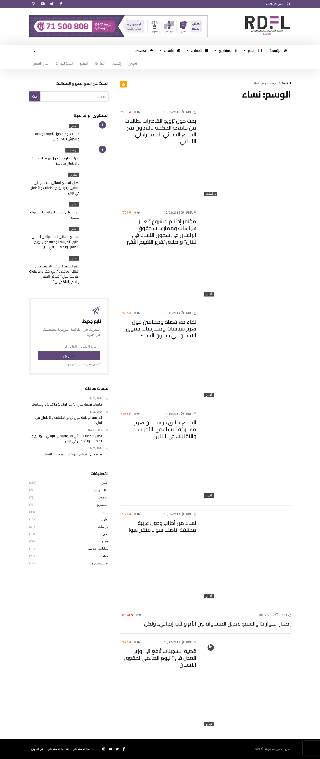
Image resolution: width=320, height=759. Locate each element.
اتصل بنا (100, 63)
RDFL (191, 112)
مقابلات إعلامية (98, 548)
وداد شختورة (100, 563)
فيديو (209, 724)
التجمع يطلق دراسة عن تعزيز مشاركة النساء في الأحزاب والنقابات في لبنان (165, 429)
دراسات (211, 194)
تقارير (73, 174)
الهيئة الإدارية (64, 63)
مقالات (104, 556)
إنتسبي (116, 63)
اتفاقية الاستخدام (58, 749)
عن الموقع (37, 749)
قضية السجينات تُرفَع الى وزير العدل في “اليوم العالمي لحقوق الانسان (160, 658)
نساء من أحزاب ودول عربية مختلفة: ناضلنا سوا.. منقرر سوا (162, 526)
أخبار (209, 294)
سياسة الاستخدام (83, 749)
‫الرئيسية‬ (286, 83)
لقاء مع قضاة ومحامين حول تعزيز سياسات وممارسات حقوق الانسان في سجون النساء (161, 329)
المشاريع (103, 504)
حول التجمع (41, 63)
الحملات (103, 497)
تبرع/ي (132, 63)
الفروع (84, 63)
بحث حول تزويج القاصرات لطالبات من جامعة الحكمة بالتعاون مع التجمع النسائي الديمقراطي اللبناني (160, 131)
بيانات (105, 512)
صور (106, 534)
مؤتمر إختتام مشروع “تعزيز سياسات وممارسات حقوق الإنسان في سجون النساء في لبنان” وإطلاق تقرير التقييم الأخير (161, 231)
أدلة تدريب (101, 490)
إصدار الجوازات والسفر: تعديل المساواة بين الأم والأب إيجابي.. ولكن (217, 623)
